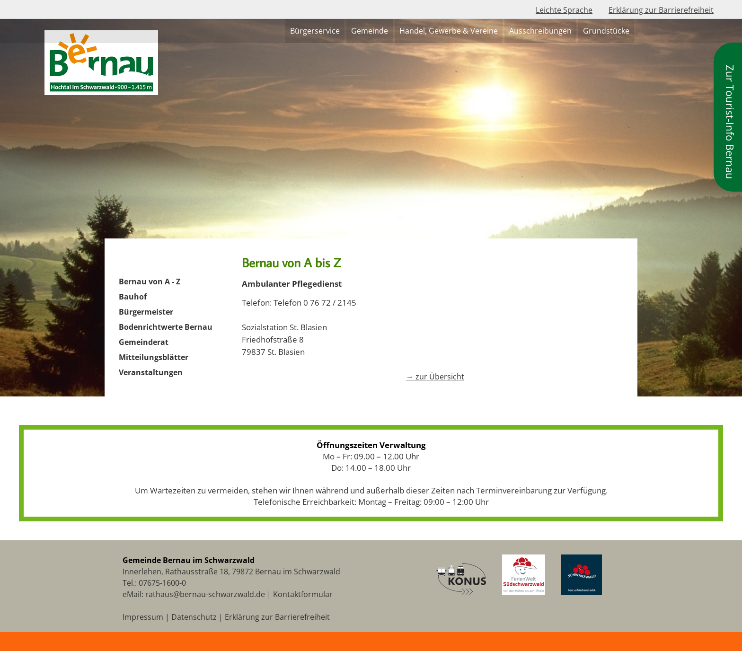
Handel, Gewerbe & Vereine (448, 31)
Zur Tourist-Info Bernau (730, 122)
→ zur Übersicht (435, 376)
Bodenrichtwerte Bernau (165, 327)
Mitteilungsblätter (153, 357)
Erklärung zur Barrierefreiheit (661, 10)
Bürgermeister (146, 312)
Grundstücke (606, 31)
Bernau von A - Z (149, 281)
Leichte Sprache (564, 10)
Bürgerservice (315, 31)
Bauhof (133, 296)
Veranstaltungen (151, 372)
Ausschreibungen (540, 31)
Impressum (143, 617)
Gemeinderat (143, 342)
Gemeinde (369, 31)
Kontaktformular (303, 594)
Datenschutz (194, 617)
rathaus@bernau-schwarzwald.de (205, 594)
